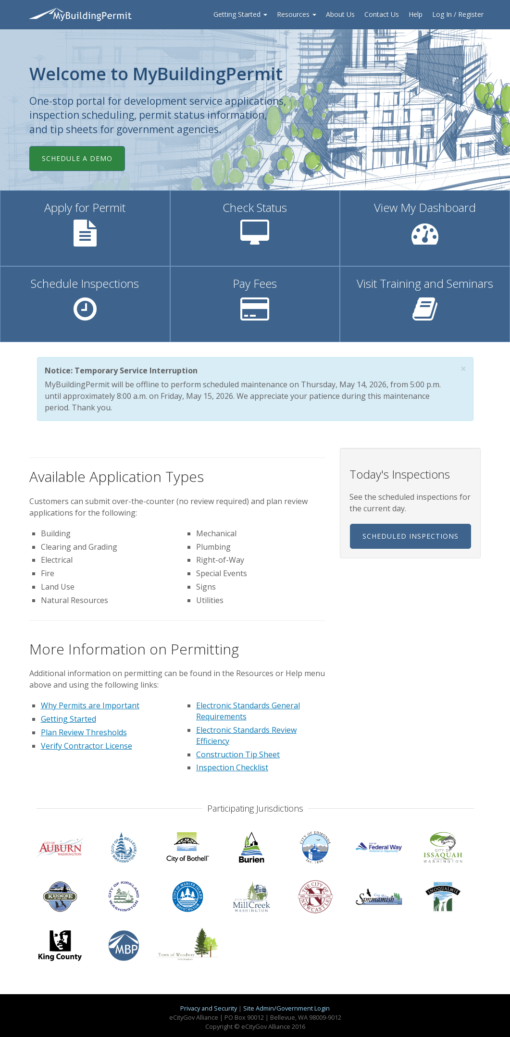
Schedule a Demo (77, 158)
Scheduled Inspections (410, 536)
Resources (296, 14)
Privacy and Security (208, 1008)
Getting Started (240, 14)
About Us (340, 14)
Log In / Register (458, 14)
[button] (463, 369)
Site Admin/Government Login (286, 1008)
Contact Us (381, 14)
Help (416, 14)
